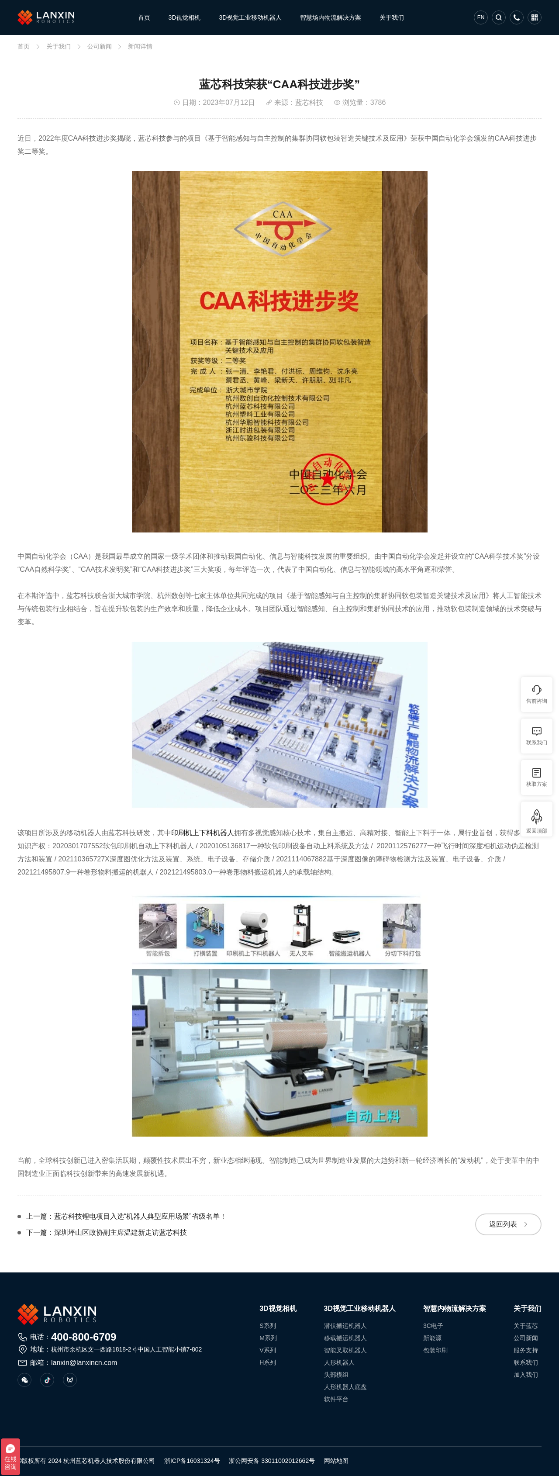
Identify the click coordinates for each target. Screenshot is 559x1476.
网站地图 (336, 1460)
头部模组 (336, 1374)
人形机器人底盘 (345, 1386)
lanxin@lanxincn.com (84, 1362)
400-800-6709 (83, 1337)
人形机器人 (339, 1362)
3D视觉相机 (185, 17)
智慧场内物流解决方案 (330, 17)
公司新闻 (99, 46)
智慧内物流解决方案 (454, 1308)
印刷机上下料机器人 (202, 833)
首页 (144, 17)
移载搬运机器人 (345, 1337)
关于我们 (392, 24)
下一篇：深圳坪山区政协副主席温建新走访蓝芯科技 (106, 1233)
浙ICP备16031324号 (192, 1460)
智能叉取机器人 (345, 1350)
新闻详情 (140, 46)
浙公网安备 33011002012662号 (272, 1460)
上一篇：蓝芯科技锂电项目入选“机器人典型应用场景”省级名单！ (126, 1216)
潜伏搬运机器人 (345, 1325)
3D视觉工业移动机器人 (250, 17)
